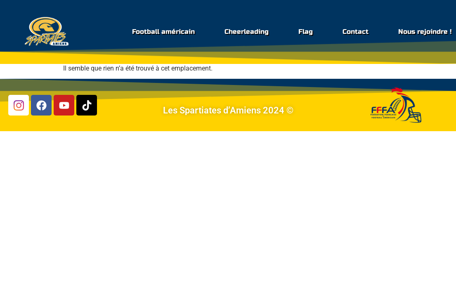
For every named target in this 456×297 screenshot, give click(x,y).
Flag (305, 31)
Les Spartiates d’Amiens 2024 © (228, 110)
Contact (356, 31)
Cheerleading (246, 31)
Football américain (163, 31)
